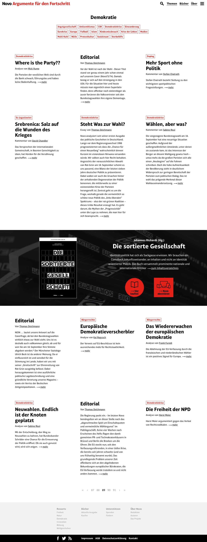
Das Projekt (136, 518)
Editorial (89, 57)
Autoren (134, 515)
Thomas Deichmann (95, 63)
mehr (44, 82)
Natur (59, 515)
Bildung (60, 525)
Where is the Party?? (37, 63)
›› (124, 490)
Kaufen (84, 515)
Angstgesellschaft (67, 26)
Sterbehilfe (117, 36)
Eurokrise (62, 31)
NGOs (74, 36)
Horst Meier (165, 415)
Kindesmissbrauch (109, 31)
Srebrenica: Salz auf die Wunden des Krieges (37, 129)
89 (103, 490)
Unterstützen (113, 508)
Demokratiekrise (113, 26)
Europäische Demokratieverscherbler (107, 329)
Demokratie (62, 518)
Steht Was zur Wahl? (102, 124)
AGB (97, 538)
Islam (94, 31)
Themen (172, 3)
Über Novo (136, 508)
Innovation (61, 522)
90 (109, 490)
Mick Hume (33, 68)
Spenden (110, 512)
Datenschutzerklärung (114, 538)
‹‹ (82, 490)
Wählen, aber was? (166, 124)
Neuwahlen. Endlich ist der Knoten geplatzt (36, 414)
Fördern (109, 515)
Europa (73, 31)
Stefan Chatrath (171, 74)
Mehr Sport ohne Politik (164, 65)
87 (92, 490)
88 (98, 490)
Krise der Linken (129, 31)
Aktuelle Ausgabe (89, 512)
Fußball (84, 31)
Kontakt (133, 538)
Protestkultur (87, 36)
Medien (143, 31)
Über (194, 3)
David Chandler (40, 140)
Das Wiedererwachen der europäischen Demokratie (169, 331)
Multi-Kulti (63, 36)
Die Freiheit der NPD (168, 409)
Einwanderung (132, 26)
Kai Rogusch (99, 337)
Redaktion (135, 512)
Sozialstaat (103, 36)
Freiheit (60, 512)
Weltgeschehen (64, 528)
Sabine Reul (169, 129)
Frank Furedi (165, 343)
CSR (100, 26)
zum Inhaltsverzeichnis (164, 268)
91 (114, 490)
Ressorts (61, 508)
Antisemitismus (87, 26)
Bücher (184, 3)
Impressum (87, 538)
